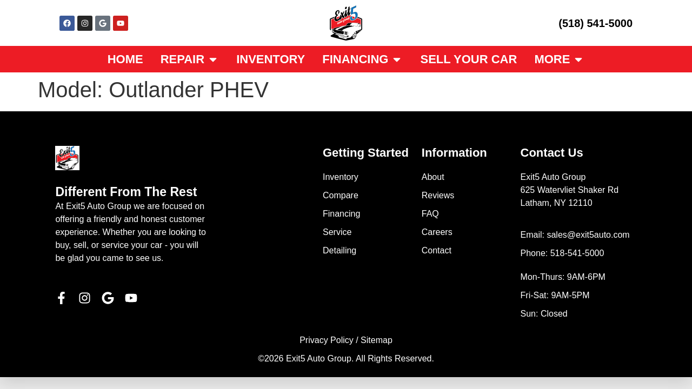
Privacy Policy (327, 340)
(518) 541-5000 (595, 23)
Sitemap (376, 340)
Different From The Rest (126, 192)
